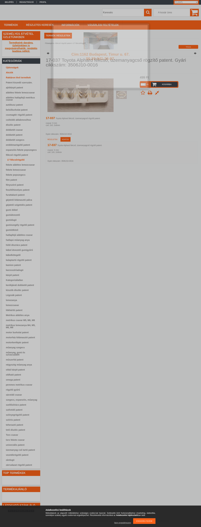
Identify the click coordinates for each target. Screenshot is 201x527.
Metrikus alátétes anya (17, 315)
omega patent (13, 379)
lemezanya (11, 300)
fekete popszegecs (16, 175)
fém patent (11, 180)
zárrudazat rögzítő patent (19, 465)
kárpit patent (12, 275)
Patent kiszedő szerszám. (19, 82)
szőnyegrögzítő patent (17, 415)
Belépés (9, 2)
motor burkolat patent (17, 332)
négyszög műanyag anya (19, 364)
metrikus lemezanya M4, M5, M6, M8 (20, 326)
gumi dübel (12, 210)
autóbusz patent (14, 105)
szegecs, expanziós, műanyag (21, 400)
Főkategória (49, 43)
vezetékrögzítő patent (17, 455)
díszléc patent (13, 125)
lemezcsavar (12, 305)
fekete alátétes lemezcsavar (20, 165)
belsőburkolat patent (17, 110)
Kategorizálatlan (14, 280)
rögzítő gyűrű (13, 390)
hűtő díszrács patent (16, 245)
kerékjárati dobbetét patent (20, 285)
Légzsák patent (14, 295)
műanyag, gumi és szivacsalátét (15, 353)
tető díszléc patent (15, 430)
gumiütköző (12, 230)
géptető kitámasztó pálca (19, 200)
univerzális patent (15, 445)
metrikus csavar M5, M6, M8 (20, 320)
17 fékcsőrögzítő (15, 160)
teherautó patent (14, 425)
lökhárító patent (14, 310)
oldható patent (13, 374)
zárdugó (10, 460)
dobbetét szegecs (15, 140)
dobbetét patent (14, 135)
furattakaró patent (15, 195)
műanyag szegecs (15, 347)
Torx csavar (12, 435)
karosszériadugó (14, 270)
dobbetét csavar (14, 130)
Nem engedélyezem (122, 523)
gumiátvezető (13, 215)
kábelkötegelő (13, 255)
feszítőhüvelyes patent (18, 190)
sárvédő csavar (14, 395)
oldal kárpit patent (15, 369)
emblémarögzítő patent (18, 145)
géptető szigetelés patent (19, 205)
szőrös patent (13, 420)
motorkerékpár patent (17, 342)
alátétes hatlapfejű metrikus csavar (20, 98)
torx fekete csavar (15, 440)
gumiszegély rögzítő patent (20, 225)
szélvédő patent (14, 410)
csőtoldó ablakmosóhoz (18, 120)
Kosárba (167, 84)
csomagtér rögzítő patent (19, 115)
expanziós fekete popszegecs (21, 150)
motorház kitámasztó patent (20, 337)
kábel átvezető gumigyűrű (19, 250)
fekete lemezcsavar (16, 170)
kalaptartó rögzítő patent (19, 260)
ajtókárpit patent (14, 87)
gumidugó (11, 220)
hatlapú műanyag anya (18, 240)
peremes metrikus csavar (19, 385)
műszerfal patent (14, 359)
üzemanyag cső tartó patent (20, 450)
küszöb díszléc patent (17, 290)
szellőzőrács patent (16, 405)
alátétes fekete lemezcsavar (20, 92)
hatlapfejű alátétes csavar (19, 235)
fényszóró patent (15, 185)
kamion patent (13, 265)
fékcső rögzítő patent (17, 155)
